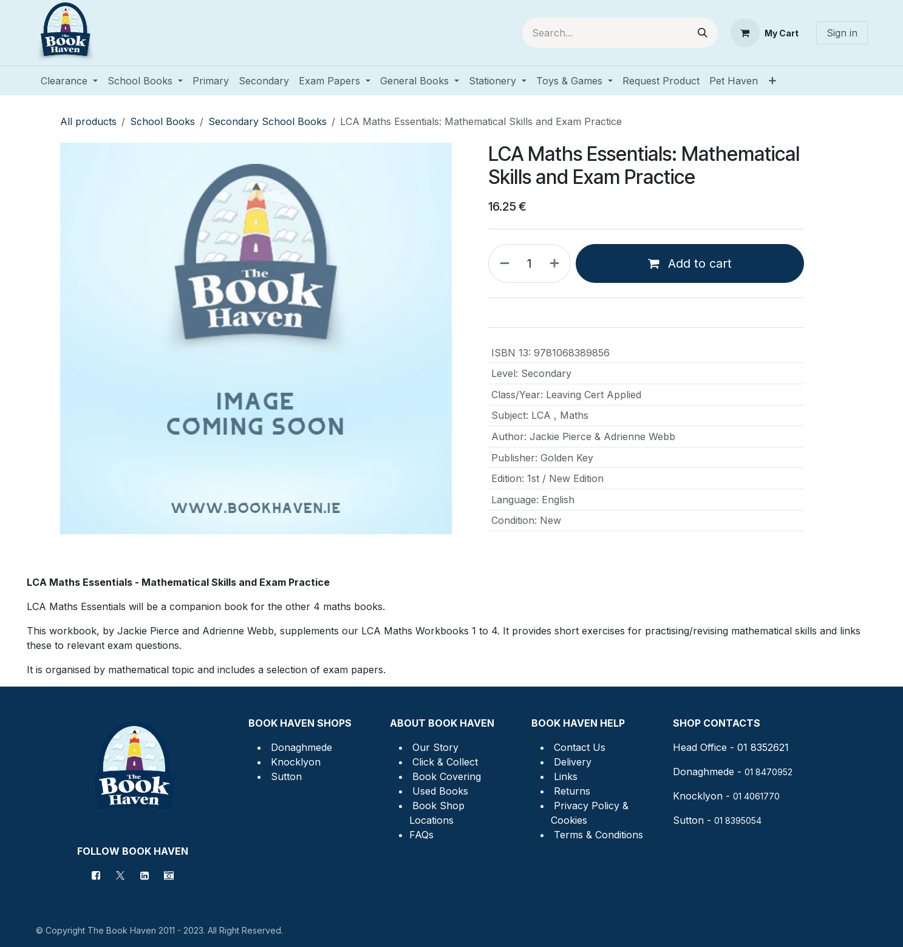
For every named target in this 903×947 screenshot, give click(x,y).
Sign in (841, 33)
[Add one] (557, 263)
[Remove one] (502, 263)
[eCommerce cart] (764, 33)
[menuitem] (69, 81)
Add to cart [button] (690, 263)
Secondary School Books (267, 121)
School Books (162, 121)
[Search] (702, 33)
